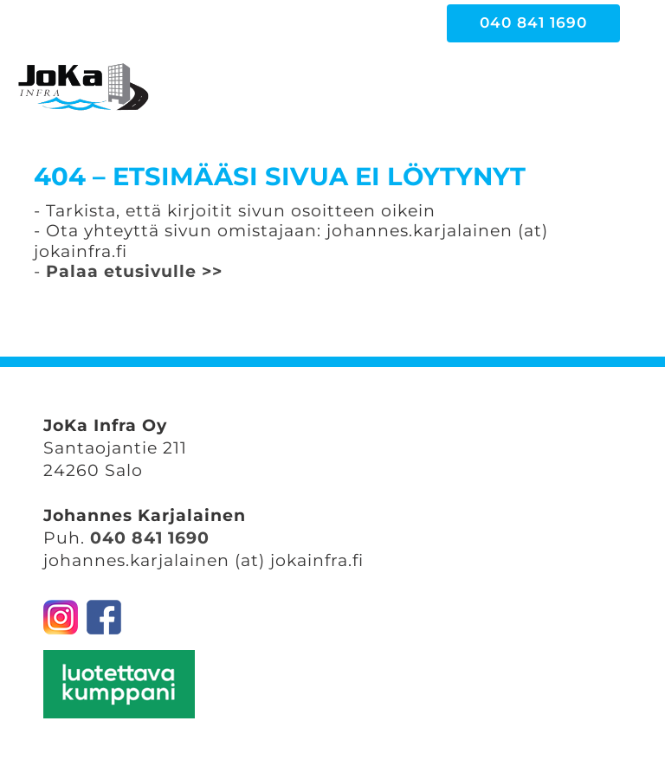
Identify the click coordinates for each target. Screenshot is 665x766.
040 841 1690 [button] (533, 22)
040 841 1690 (150, 538)
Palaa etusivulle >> (134, 271)
